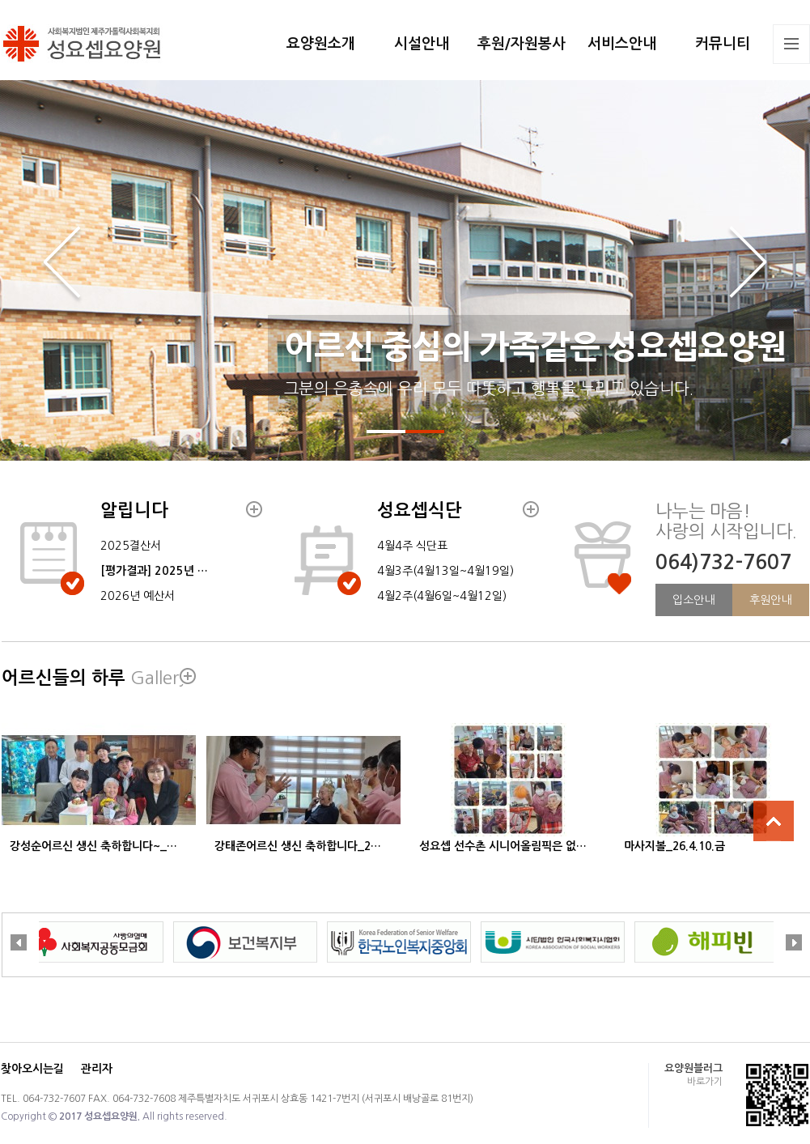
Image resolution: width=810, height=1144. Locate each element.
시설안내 (421, 43)
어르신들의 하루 (94, 678)
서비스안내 (621, 43)
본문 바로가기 (0, 0)
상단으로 (773, 821)
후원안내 (770, 600)
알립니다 (134, 510)
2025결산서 (130, 545)
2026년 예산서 (137, 596)
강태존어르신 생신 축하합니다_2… (297, 846)
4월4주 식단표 (412, 545)
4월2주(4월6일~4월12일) (442, 596)
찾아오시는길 (32, 1068)
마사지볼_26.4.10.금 (674, 846)
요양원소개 (320, 43)
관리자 (96, 1068)
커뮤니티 (722, 43)
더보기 (254, 509)
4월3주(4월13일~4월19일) (445, 570)
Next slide (748, 265)
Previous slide (61, 265)
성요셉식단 (419, 510)
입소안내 (693, 600)
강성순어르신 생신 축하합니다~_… (93, 846)
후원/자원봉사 (521, 43)
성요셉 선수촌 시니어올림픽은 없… (503, 846)
